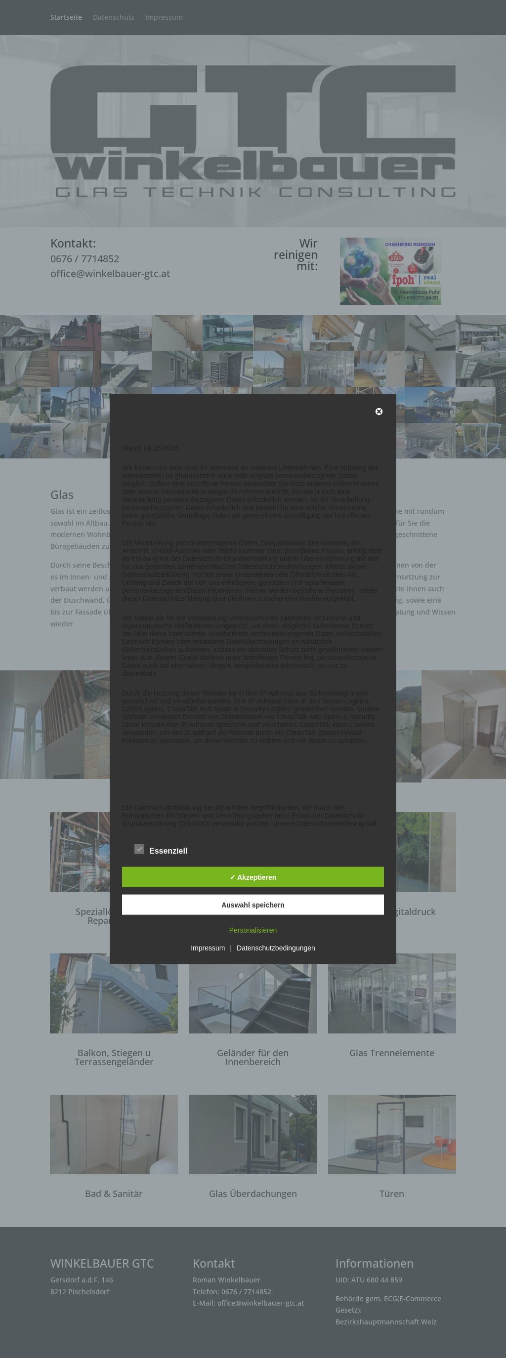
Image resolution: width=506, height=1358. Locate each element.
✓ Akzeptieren (253, 877)
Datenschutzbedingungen (276, 948)
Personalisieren (253, 930)
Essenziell (160, 849)
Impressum (208, 948)
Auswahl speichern (253, 904)
